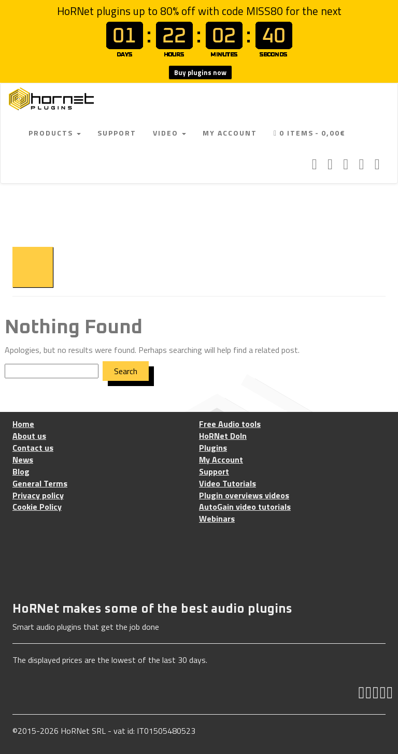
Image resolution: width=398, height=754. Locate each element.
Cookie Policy (37, 507)
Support (116, 132)
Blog (21, 472)
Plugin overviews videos (244, 495)
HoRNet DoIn (223, 436)
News (22, 460)
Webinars (217, 519)
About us (29, 436)
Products (55, 132)
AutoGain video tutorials (245, 507)
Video (169, 132)
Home (23, 424)
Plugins (213, 448)
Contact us (32, 448)
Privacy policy (38, 495)
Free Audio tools (230, 424)
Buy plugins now (200, 72)
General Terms (39, 484)
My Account (230, 132)
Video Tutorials (227, 484)
